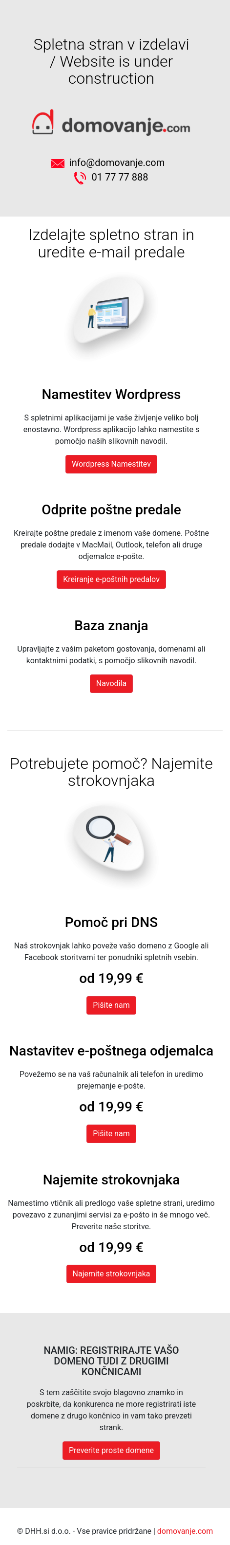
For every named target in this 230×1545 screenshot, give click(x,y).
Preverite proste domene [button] (111, 1450)
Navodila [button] (111, 683)
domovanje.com (185, 1531)
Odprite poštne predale (111, 510)
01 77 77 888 (111, 177)
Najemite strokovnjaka (111, 1180)
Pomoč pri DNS (111, 922)
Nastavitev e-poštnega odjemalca (111, 1051)
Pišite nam (111, 1005)
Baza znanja (111, 626)
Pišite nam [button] (111, 1133)
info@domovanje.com (111, 162)
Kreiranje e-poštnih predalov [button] (111, 579)
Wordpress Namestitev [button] (111, 464)
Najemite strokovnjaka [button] (111, 1273)
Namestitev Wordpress (111, 394)
